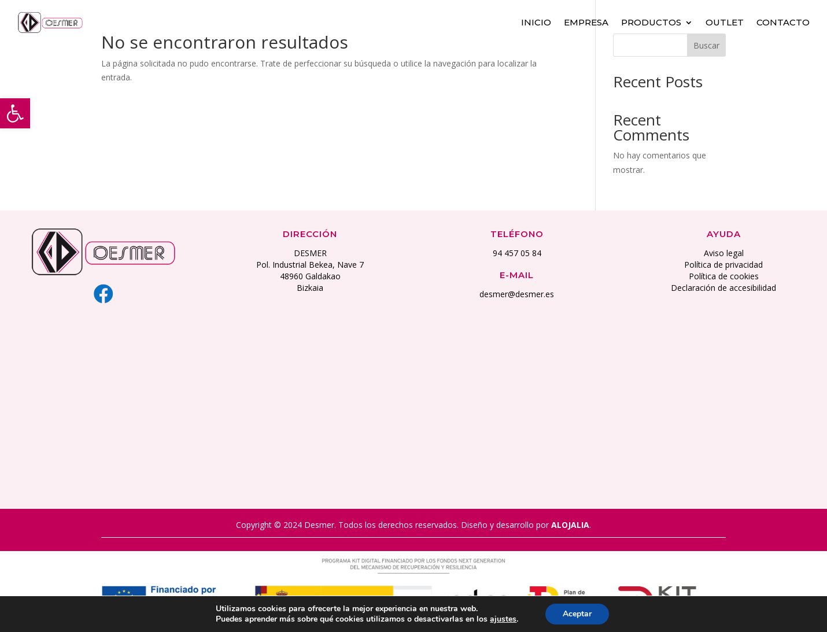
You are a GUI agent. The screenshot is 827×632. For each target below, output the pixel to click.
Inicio (536, 21)
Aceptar (577, 613)
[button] (15, 113)
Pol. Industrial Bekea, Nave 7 (310, 264)
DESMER (310, 252)
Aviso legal (724, 252)
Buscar (706, 45)
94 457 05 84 (517, 252)
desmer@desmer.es (516, 294)
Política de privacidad (723, 264)
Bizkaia (310, 287)
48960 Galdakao (310, 276)
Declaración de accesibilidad (723, 287)
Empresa (586, 21)
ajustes (503, 619)
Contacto (783, 21)
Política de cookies (724, 276)
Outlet (725, 21)
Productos (651, 21)
